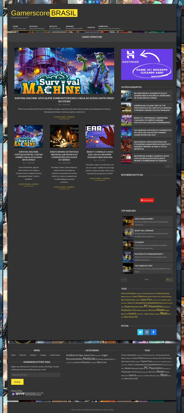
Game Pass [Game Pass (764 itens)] (146, 299)
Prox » (169, 280)
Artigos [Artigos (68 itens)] (79, 355)
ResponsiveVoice (30, 393)
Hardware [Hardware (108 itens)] (124, 303)
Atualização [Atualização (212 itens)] (160, 293)
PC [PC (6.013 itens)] (146, 306)
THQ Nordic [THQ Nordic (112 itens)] (140, 314)
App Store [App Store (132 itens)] (152, 293)
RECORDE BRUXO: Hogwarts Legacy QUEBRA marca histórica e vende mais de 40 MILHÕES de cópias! (152, 95)
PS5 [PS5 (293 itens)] (134, 310)
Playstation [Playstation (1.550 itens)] (155, 306)
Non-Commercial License (33, 394)
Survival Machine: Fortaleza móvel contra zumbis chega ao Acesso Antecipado (29, 156)
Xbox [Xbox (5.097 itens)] (163, 313)
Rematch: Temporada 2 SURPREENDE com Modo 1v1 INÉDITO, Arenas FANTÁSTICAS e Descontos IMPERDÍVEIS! (152, 120)
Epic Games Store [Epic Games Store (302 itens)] (128, 300)
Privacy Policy (16, 391)
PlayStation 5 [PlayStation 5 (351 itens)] (127, 310)
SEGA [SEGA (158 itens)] (154, 310)
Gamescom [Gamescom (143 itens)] (156, 300)
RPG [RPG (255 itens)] (150, 310)
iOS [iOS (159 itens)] (133, 303)
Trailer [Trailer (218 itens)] (146, 314)
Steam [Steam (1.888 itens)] (160, 309)
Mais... (169, 166)
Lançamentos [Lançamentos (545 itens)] (152, 302)
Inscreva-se (147, 200)
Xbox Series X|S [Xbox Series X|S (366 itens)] (131, 317)
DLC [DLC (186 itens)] (159, 296)
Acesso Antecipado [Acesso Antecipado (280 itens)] (128, 293)
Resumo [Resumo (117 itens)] (86, 362)
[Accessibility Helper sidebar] (181, 3)
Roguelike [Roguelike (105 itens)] (145, 310)
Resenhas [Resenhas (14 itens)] (77, 362)
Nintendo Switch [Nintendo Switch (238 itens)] (137, 307)
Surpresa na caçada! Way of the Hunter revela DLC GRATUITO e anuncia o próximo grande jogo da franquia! (152, 107)
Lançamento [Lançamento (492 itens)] (140, 302)
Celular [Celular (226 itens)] (134, 296)
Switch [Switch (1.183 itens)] (132, 313)
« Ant (124, 280)
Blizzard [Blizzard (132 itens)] (129, 296)
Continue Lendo (64, 117)
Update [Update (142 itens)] (157, 314)
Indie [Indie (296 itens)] (130, 303)
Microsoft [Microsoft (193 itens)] (163, 303)
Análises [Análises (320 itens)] (71, 355)
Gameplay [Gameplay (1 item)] (98, 355)
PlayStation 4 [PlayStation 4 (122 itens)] (166, 307)
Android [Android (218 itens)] (146, 293)
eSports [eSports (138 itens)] (137, 300)
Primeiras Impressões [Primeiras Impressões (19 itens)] (104, 359)
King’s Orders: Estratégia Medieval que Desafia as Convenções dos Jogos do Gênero (64, 156)
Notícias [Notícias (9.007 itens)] (89, 358)
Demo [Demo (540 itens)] (140, 296)
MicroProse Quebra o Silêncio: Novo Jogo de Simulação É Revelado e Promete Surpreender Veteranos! (151, 158)
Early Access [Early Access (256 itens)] (166, 296)
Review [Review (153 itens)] (139, 310)
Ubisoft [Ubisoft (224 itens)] (152, 314)
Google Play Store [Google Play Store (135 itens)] (165, 300)
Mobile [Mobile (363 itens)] (128, 306)
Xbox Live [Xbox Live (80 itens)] (101, 362)
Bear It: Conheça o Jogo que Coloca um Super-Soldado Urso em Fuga (100, 154)
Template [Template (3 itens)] (93, 362)
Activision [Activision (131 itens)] (139, 293)
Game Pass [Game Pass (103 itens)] (89, 355)
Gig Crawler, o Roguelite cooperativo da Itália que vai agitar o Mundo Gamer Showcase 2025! (153, 132)
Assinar (17, 382)
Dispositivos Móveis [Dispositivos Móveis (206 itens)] (151, 296)
